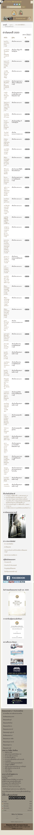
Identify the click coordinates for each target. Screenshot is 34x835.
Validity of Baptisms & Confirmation (10, 789)
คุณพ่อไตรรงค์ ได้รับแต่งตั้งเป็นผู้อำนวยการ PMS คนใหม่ (6, 325)
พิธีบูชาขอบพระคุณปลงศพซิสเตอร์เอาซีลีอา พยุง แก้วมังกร (6, 290)
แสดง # (24, 34)
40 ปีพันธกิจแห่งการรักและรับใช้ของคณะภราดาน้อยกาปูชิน (7, 209)
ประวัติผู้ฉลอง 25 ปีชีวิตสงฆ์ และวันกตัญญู (6, 74)
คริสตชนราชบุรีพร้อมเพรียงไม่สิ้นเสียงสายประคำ (7, 142)
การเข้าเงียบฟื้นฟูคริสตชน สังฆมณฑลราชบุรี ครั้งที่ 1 (6, 85)
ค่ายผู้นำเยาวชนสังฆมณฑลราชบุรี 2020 (6, 96)
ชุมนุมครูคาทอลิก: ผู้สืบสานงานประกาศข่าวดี (6, 471)
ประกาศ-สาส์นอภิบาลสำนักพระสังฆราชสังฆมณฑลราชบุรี (15, 551)
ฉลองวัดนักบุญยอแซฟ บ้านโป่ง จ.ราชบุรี (6, 355)
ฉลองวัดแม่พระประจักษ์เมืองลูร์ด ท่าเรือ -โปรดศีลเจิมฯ (6, 407)
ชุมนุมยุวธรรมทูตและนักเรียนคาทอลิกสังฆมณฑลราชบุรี (7, 460)
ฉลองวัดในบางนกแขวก (7, 485)
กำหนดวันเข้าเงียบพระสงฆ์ (10, 565)
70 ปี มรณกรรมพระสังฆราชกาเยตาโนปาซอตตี (6, 269)
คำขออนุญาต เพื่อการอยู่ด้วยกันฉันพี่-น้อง (11, 788)
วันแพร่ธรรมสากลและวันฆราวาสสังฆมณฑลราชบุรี (6, 124)
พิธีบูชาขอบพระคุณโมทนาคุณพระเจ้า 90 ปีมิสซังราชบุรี (6, 313)
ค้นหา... (4, 7)
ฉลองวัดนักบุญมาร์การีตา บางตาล (6, 115)
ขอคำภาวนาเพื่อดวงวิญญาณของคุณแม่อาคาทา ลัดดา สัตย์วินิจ (7, 191)
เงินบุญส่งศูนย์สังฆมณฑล (10, 568)
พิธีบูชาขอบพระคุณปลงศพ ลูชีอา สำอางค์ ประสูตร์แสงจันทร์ (6, 301)
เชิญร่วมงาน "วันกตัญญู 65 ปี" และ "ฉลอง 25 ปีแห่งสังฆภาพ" (7, 106)
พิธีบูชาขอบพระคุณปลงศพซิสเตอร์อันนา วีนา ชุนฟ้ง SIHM (6, 161)
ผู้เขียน (13, 37)
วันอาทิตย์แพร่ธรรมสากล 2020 (6, 134)
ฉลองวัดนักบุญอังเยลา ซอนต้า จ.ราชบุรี (6, 373)
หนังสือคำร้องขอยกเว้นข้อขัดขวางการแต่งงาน (12, 784)
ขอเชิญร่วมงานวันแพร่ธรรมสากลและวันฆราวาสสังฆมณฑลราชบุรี (6, 231)
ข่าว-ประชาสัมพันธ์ (8, 544)
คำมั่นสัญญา (5, 782)
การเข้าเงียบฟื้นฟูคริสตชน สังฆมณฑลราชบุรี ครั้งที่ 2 (6, 53)
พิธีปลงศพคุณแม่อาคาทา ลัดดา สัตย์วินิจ (6, 171)
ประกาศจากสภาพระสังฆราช (10, 555)
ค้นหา (23, 7)
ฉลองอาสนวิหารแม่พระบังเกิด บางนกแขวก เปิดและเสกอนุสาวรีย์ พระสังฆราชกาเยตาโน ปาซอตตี (7, 246)
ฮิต (25, 37)
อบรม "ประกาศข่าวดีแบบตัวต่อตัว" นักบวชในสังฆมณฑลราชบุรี (6, 419)
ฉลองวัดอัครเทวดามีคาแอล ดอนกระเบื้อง (6, 151)
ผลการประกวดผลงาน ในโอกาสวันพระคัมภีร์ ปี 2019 (6, 447)
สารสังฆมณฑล (7, 547)
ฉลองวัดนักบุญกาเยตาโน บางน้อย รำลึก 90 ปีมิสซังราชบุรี (6, 279)
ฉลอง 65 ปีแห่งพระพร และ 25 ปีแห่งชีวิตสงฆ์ (6, 64)
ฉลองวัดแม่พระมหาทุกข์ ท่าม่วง (6, 200)
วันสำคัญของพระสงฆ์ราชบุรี (10, 571)
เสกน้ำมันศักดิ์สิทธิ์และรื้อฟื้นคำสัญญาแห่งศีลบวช (6, 220)
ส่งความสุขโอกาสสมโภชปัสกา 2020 (6, 346)
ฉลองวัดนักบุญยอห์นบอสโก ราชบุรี (7, 438)
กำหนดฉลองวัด (7, 562)
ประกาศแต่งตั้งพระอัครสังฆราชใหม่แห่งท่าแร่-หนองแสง (6, 337)
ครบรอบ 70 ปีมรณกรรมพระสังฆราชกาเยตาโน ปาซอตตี (6, 259)
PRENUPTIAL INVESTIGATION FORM (11, 791)
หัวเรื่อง (5, 37)
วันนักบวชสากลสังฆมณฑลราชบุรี (6, 430)
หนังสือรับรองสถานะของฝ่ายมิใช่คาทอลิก (11, 786)
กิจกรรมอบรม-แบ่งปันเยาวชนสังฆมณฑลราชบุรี (6, 180)
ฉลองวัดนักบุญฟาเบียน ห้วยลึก (6, 479)
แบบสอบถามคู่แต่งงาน (7, 781)
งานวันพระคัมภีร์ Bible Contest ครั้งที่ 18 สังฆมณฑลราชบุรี (6, 396)
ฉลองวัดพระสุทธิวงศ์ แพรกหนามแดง (6, 364)
